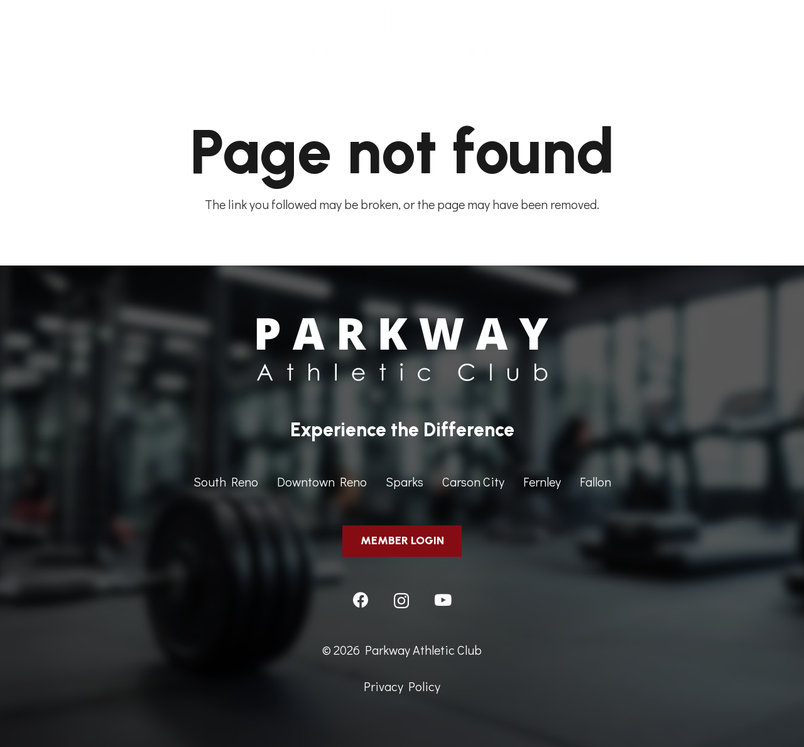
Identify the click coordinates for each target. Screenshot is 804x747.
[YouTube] (443, 600)
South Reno (225, 481)
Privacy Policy (402, 686)
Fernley (542, 481)
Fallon (595, 481)
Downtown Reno (322, 481)
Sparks (404, 481)
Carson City (473, 481)
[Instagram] (401, 601)
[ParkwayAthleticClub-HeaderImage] (402, 34)
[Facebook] (361, 600)
